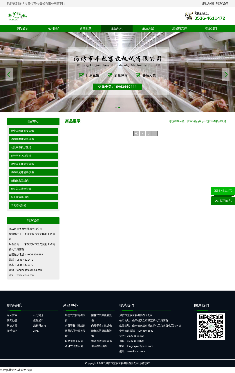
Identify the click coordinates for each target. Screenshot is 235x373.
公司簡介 (54, 28)
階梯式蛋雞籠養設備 (22, 172)
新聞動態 (85, 28)
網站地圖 (208, 3)
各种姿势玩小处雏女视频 (16, 370)
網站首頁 (23, 28)
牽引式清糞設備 (20, 197)
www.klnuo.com (25, 275)
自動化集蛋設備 (20, 180)
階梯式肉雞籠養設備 (22, 139)
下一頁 (148, 133)
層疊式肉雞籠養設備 (22, 130)
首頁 (189, 121)
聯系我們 (222, 3)
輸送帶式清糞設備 (21, 188)
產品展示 (117, 28)
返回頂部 (223, 201)
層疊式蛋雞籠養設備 (22, 163)
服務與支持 (179, 28)
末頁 (155, 133)
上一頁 (142, 133)
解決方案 (148, 28)
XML (36, 330)
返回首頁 (12, 315)
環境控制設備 (18, 205)
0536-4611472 (223, 190)
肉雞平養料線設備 (21, 147)
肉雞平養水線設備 (21, 155)
